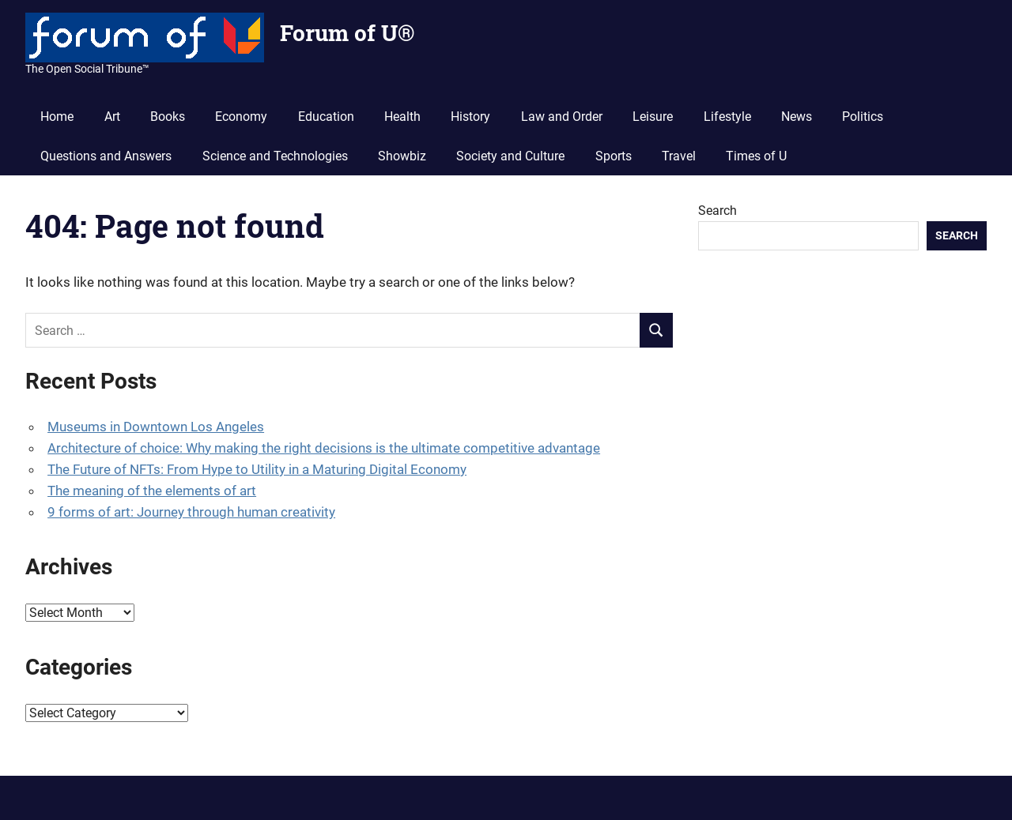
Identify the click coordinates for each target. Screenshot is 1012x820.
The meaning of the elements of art (151, 490)
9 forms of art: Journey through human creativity (191, 512)
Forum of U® (347, 32)
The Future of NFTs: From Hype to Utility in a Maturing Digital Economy (256, 469)
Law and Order (561, 116)
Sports (613, 156)
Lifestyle (727, 116)
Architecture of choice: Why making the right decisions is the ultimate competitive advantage (323, 448)
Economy (241, 116)
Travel (679, 156)
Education (326, 116)
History (470, 116)
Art (112, 116)
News (796, 116)
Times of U (756, 156)
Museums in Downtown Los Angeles (155, 426)
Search (717, 210)
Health (402, 116)
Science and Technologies (275, 156)
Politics (862, 116)
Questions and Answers (106, 156)
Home (57, 116)
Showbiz (402, 156)
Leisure (652, 116)
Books (167, 116)
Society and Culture (510, 156)
